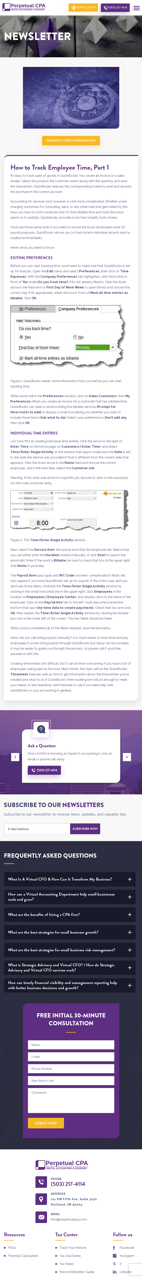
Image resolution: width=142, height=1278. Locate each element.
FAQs (12, 1248)
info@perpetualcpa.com (71, 1220)
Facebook (127, 1248)
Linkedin (126, 1273)
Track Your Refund (73, 1248)
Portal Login (83, 8)
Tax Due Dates (70, 1256)
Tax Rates (67, 1264)
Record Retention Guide (77, 1273)
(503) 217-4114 (117, 8)
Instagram (127, 1256)
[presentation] (15, 757)
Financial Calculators (23, 1256)
